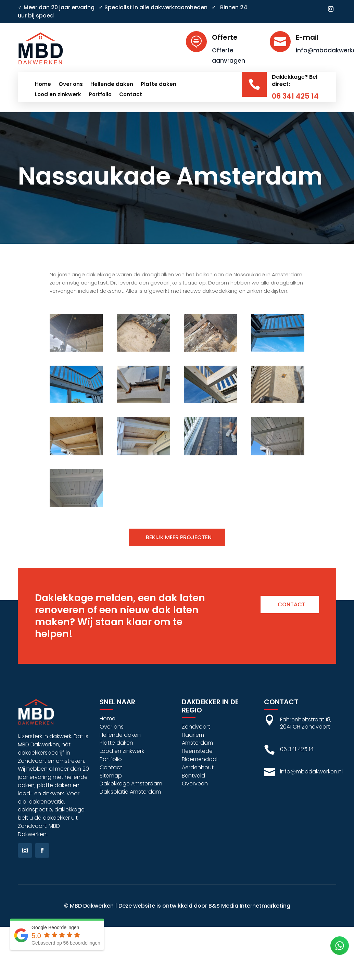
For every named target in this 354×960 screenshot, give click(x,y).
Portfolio (100, 95)
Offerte (225, 37)
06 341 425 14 (295, 96)
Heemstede (197, 751)
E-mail (307, 37)
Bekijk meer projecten (179, 537)
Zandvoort (196, 727)
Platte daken (158, 85)
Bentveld (193, 776)
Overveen (195, 783)
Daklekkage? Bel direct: (294, 80)
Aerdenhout (198, 767)
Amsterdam (197, 743)
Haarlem (193, 735)
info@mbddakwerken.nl (311, 771)
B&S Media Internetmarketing (249, 906)
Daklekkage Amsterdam (131, 783)
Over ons (71, 85)
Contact (130, 95)
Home (43, 85)
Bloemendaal (199, 759)
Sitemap (111, 776)
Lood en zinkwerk (58, 95)
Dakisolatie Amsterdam (130, 792)
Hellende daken (111, 85)
